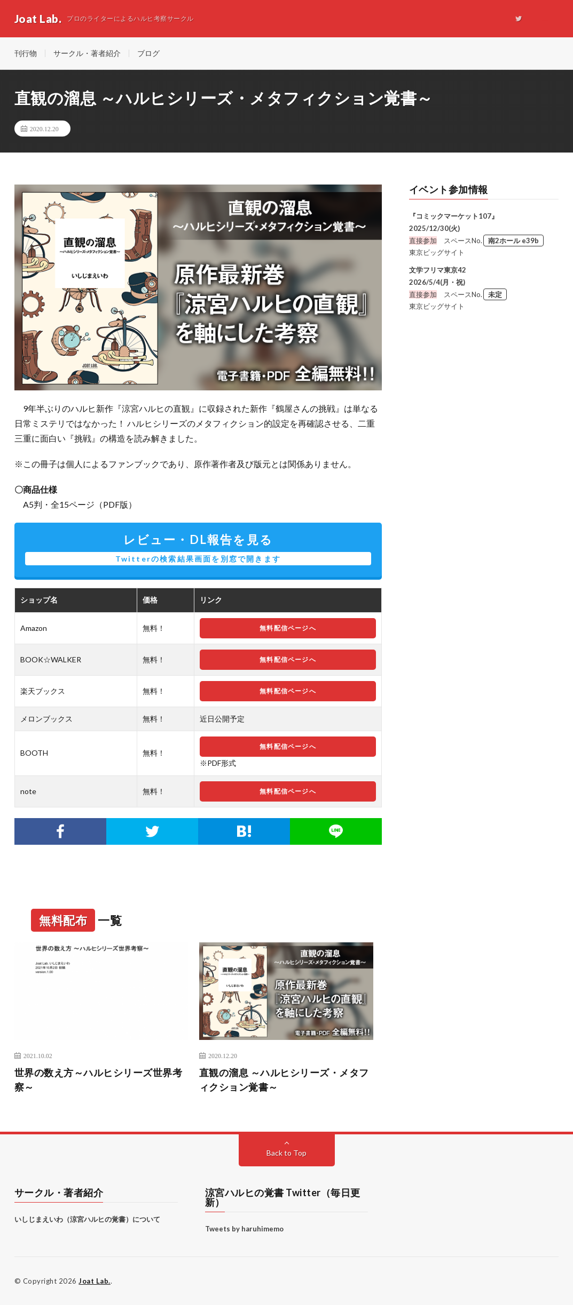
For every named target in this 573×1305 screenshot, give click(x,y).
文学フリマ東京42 (437, 270)
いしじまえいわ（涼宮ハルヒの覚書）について (87, 1219)
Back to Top (286, 1152)
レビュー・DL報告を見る (198, 548)
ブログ (148, 53)
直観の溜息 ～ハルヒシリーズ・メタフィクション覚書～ (284, 1080)
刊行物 (25, 53)
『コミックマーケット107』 (453, 216)
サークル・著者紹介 (87, 53)
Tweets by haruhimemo (244, 1228)
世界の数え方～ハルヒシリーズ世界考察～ (98, 1080)
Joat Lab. (95, 1281)
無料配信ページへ (288, 628)
